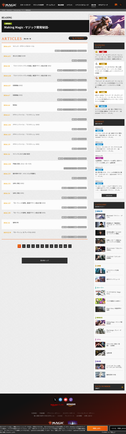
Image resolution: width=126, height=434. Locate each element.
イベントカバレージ (82, 5)
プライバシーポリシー (53, 413)
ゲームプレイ (50, 5)
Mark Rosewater (82, 51)
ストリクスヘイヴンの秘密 (70, 70)
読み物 (93, 5)
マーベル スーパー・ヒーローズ (69, 51)
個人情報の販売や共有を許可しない (44, 416)
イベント (70, 5)
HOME (3, 10)
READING (9, 10)
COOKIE (60, 416)
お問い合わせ (88, 416)
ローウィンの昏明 (72, 188)
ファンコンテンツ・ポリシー (86, 413)
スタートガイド (25, 5)
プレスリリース (69, 416)
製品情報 (61, 5)
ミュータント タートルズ (70, 158)
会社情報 (79, 416)
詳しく (113, 432)
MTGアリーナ (103, 5)
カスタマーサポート (69, 413)
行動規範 (42, 413)
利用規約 (34, 413)
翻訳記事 (57, 51)
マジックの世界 (38, 5)
